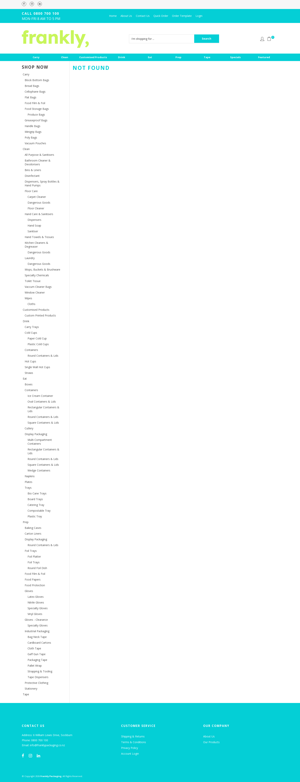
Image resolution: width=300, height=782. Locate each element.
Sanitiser (33, 231)
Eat (150, 57)
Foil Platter (34, 556)
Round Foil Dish (37, 568)
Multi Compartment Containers (40, 441)
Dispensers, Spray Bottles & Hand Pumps (42, 183)
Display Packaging (36, 434)
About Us (126, 16)
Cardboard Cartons (39, 642)
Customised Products (93, 57)
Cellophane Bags (35, 91)
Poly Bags (31, 137)
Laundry (30, 258)
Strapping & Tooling (40, 671)
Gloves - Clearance (36, 619)
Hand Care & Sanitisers (39, 214)
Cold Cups (31, 332)
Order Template (182, 16)
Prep (178, 57)
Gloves (29, 591)
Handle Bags (32, 126)
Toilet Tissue (33, 281)
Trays (28, 487)
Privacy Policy (129, 748)
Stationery (31, 688)
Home (113, 16)
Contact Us (143, 16)
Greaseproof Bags (36, 120)
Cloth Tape (34, 648)
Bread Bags (32, 86)
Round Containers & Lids (43, 355)
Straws (29, 373)
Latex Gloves (36, 597)
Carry (36, 57)
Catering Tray (36, 505)
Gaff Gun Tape (37, 654)
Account (262, 39)
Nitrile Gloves (36, 602)
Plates (28, 482)
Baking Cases (33, 528)
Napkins (30, 476)
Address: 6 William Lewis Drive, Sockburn (47, 735)
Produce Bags (36, 114)
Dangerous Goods (39, 202)
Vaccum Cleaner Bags (38, 287)
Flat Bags (30, 97)
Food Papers (33, 579)
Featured (264, 57)
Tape (207, 57)
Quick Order (160, 16)
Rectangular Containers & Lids (43, 409)
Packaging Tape (37, 660)
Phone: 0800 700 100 (35, 740)
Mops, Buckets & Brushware (42, 269)
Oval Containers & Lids (42, 401)
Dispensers (34, 220)
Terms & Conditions (133, 742)
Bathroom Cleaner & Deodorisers (38, 162)
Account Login (130, 753)
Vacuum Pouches (35, 143)
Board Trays (35, 499)
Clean (64, 57)
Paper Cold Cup (37, 338)
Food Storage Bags (37, 109)
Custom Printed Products (40, 315)
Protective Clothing (36, 683)
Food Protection (35, 585)
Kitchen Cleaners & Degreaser (36, 244)
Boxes (29, 384)
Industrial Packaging (37, 631)
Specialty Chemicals (37, 275)
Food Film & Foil (35, 103)
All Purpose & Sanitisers (39, 155)
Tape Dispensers (38, 677)
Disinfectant (32, 176)
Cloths (31, 304)
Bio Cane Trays (37, 493)
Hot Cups (30, 361)
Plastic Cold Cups (38, 344)
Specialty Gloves (38, 608)
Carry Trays (32, 327)
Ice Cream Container (40, 396)
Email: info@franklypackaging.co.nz (43, 745)
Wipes (28, 298)
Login (199, 16)
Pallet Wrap (35, 665)
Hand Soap (34, 225)
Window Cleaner (35, 292)
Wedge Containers (39, 470)
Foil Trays (31, 551)
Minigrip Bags (33, 132)
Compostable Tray (39, 510)
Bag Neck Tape (37, 637)
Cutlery (29, 428)
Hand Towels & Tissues (39, 237)
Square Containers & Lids (43, 422)
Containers (31, 350)
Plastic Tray (35, 516)
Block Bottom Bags (37, 80)
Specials (235, 57)
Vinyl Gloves (35, 614)
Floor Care (31, 191)
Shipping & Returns (133, 736)
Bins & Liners (33, 170)
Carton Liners (33, 533)
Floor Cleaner (36, 208)
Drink (121, 57)
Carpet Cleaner (37, 197)
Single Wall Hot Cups (37, 367)
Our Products (211, 742)
